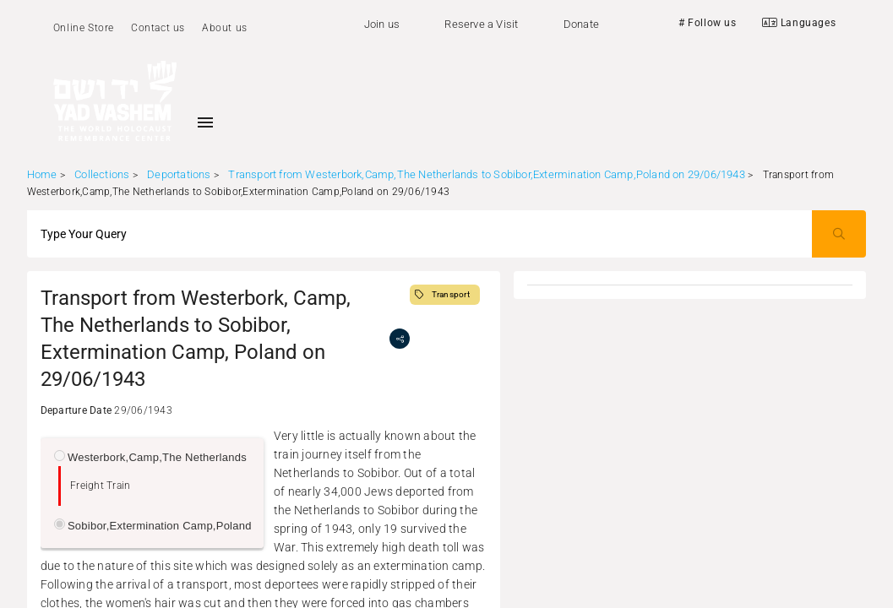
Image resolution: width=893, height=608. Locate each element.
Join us (382, 24)
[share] (399, 338)
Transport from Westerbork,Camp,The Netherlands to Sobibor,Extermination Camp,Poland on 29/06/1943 (486, 174)
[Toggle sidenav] (205, 122)
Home (42, 174)
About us (225, 28)
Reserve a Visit (481, 24)
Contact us (158, 28)
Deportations (178, 174)
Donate (581, 24)
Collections (101, 174)
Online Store (83, 28)
